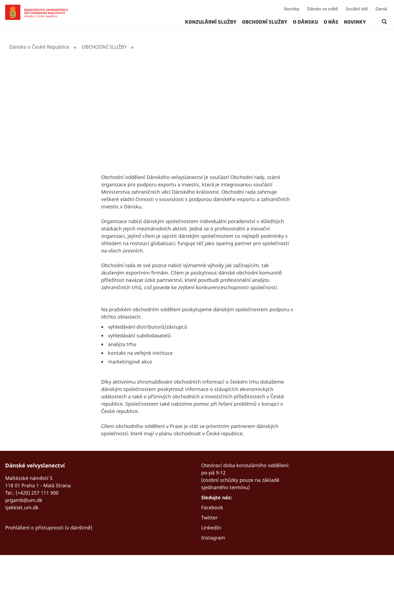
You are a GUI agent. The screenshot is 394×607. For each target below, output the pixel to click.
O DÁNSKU (305, 26)
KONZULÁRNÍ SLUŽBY (211, 26)
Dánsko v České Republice (42, 47)
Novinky (291, 12)
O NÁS (331, 26)
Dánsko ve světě (322, 12)
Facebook (213, 556)
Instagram (214, 589)
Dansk (381, 12)
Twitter (210, 567)
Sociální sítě (357, 12)
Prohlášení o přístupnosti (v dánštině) (53, 569)
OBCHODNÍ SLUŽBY (264, 26)
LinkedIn (212, 578)
